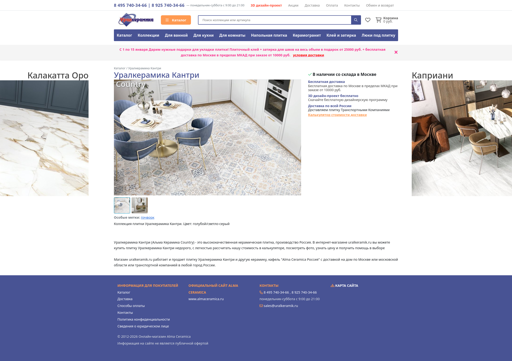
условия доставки (308, 55)
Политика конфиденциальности (143, 319)
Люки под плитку (378, 35)
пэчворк (147, 217)
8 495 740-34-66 (130, 5)
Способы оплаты (131, 305)
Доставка (312, 5)
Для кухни (203, 35)
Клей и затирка (341, 35)
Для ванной (176, 35)
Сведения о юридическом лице (143, 326)
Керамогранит (307, 35)
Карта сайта (344, 285)
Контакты (352, 5)
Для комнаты (232, 35)
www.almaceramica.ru (206, 299)
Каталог (176, 20)
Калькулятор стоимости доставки (337, 115)
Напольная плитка (269, 35)
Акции (293, 5)
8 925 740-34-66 (168, 5)
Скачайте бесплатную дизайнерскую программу (348, 98)
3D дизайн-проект (266, 5)
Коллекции (148, 35)
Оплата (332, 5)
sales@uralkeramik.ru (281, 305)
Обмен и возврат (380, 5)
